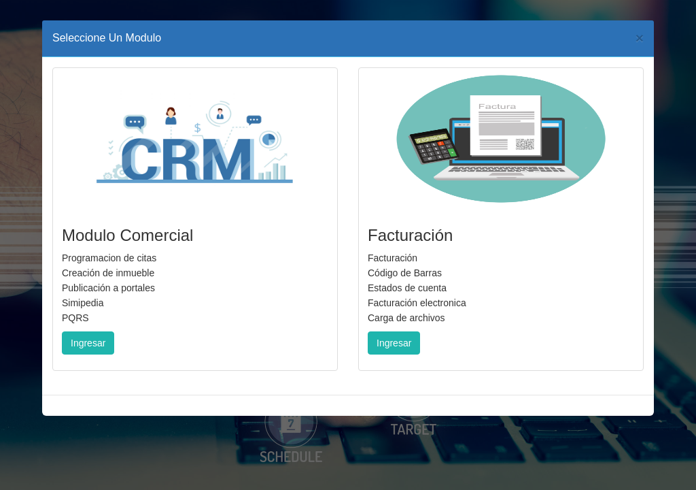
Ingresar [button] (88, 343)
